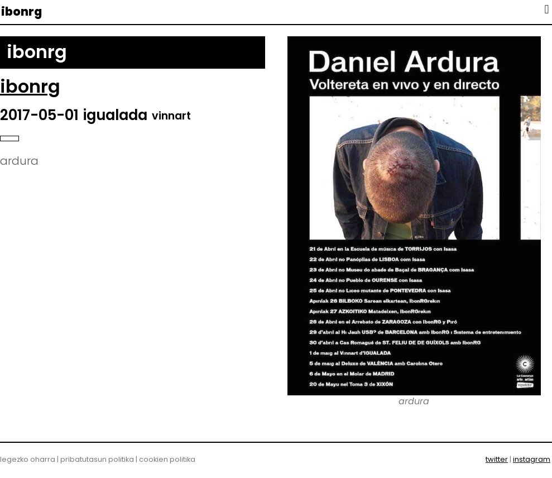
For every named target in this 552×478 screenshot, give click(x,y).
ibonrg (21, 11)
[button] (546, 9)
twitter (497, 459)
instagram (531, 459)
